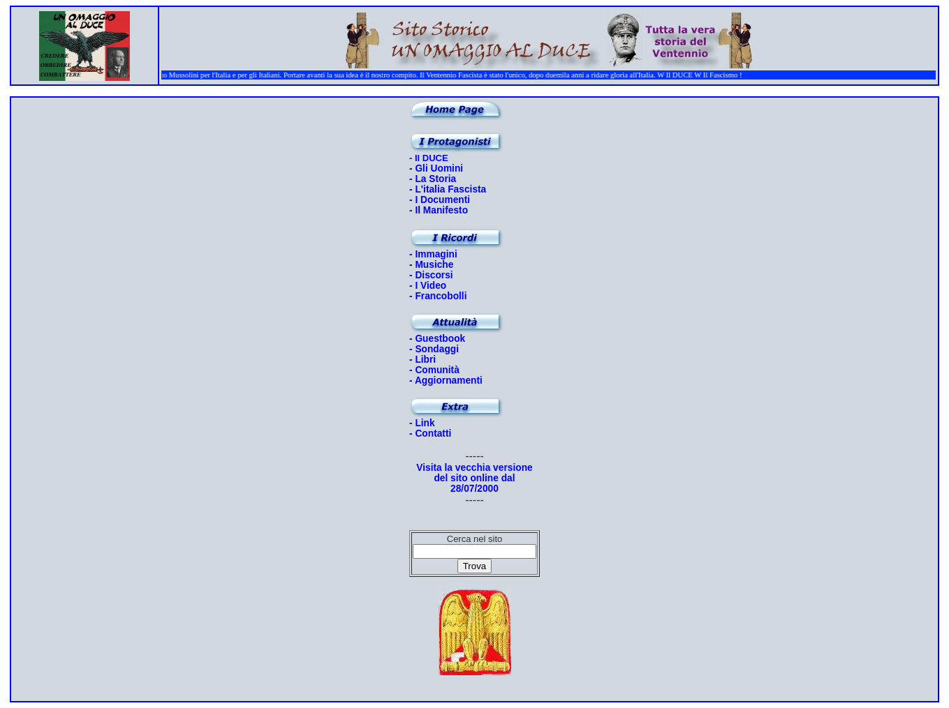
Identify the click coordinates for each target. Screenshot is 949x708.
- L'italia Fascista (447, 189)
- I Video (427, 285)
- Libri (422, 359)
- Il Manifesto (438, 210)
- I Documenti (439, 200)
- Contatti (430, 433)
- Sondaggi (434, 349)
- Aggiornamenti (446, 380)
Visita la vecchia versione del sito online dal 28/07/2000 (474, 478)
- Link (422, 423)
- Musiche (431, 264)
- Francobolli (438, 296)
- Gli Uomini (436, 168)
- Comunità (434, 370)
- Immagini (433, 254)
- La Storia (432, 179)
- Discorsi (431, 275)
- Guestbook (437, 338)
